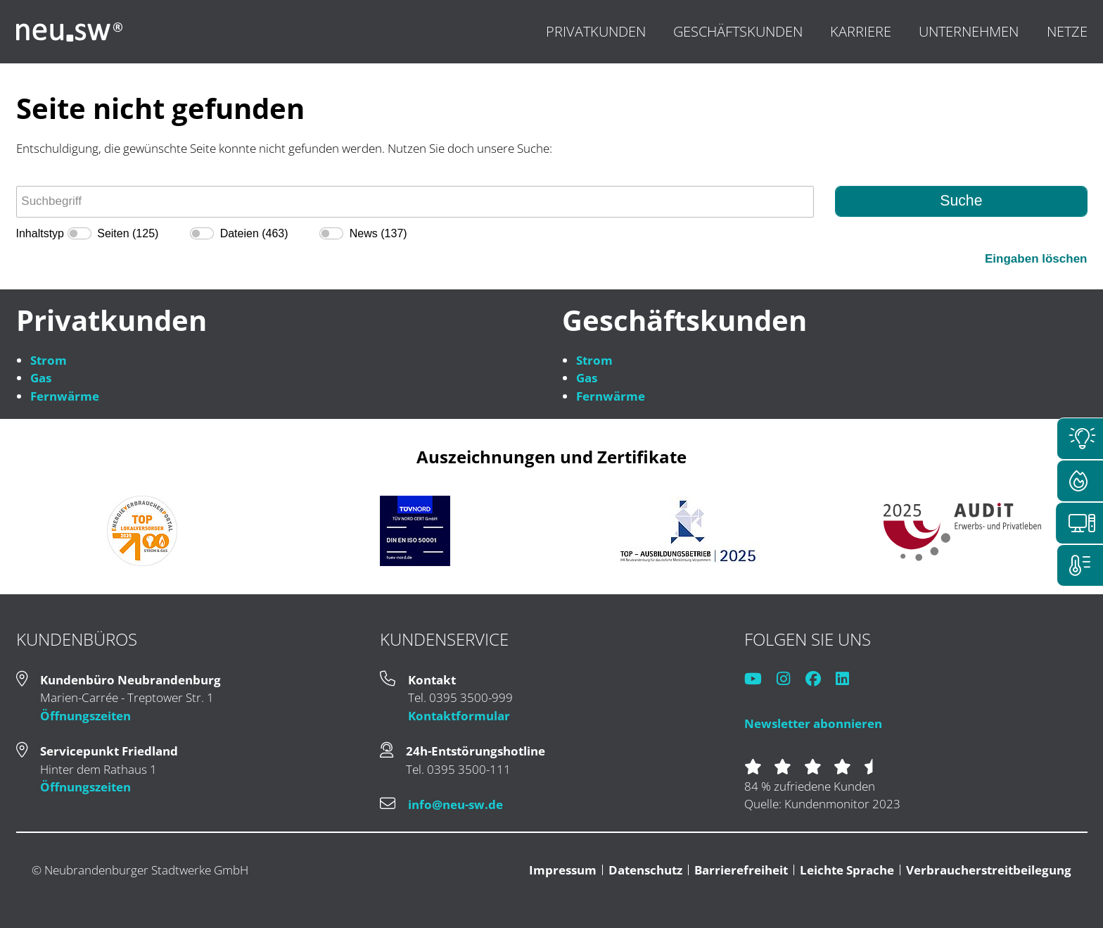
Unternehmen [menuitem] (969, 31)
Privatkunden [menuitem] (596, 31)
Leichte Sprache (847, 870)
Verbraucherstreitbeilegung (988, 870)
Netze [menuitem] (1067, 31)
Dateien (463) (254, 233)
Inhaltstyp (40, 233)
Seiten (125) (127, 233)
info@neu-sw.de (455, 804)
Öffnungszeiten (85, 716)
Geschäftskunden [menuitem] (738, 31)
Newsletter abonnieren (813, 723)
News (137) (378, 233)
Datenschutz (645, 870)
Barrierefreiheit (741, 870)
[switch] (79, 233)
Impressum (563, 870)
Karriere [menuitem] (860, 31)
